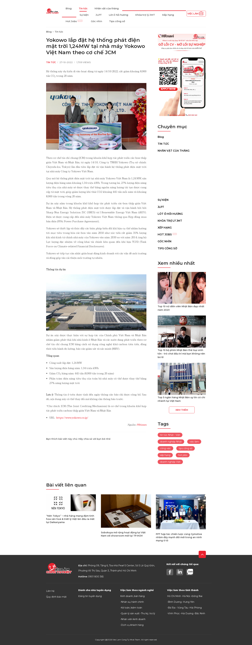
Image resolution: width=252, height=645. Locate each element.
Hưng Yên (188, 601)
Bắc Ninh (200, 613)
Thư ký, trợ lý (148, 613)
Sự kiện (84, 14)
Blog (69, 8)
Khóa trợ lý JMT (145, 14)
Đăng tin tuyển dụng (90, 596)
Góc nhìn (96, 21)
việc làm (194, 441)
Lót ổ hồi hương (118, 14)
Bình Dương (175, 601)
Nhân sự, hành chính (132, 601)
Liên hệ (50, 591)
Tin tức (83, 8)
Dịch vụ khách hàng (132, 625)
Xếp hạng (168, 14)
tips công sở (185, 448)
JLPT (99, 14)
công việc (165, 448)
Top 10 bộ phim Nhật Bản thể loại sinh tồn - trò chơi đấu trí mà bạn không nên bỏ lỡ (181, 354)
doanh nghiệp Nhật (171, 441)
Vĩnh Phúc (174, 613)
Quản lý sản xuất (130, 613)
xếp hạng (165, 455)
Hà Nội (186, 596)
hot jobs (182, 455)
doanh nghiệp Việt (170, 461)
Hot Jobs (74, 21)
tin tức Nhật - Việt (170, 434)
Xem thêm (182, 409)
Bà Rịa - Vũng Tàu (178, 607)
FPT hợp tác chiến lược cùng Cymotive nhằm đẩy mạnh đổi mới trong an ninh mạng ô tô (179, 537)
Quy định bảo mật (56, 596)
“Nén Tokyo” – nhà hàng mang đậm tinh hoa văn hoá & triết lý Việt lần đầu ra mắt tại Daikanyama (70, 519)
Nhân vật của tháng (106, 8)
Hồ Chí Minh (174, 596)
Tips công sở (117, 21)
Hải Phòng (196, 607)
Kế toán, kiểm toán (131, 607)
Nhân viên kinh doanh (133, 619)
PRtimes (141, 425)
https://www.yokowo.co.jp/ (72, 418)
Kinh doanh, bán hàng (132, 596)
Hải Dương (187, 613)
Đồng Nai (197, 596)
